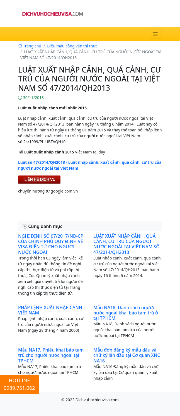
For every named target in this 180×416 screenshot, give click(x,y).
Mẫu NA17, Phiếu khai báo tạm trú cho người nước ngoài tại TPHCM (51, 355)
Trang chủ (29, 46)
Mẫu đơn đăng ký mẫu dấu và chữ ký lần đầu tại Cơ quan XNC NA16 (126, 355)
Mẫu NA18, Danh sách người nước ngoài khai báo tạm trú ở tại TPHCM (125, 312)
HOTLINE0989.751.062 (19, 384)
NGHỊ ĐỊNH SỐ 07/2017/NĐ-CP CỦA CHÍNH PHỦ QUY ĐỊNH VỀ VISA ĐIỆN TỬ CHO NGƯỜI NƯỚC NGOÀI (50, 244)
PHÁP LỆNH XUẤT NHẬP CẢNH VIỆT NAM (50, 310)
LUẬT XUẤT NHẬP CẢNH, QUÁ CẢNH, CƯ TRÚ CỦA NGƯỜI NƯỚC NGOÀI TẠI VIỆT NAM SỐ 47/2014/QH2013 (126, 244)
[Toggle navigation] (155, 34)
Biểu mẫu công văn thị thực (72, 46)
